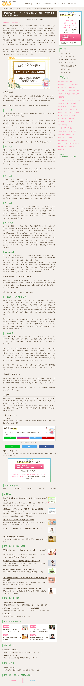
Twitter (35, 438)
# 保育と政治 (62, 106)
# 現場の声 (72, 87)
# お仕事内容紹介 (73, 106)
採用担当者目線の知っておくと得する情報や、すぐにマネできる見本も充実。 (26, 603)
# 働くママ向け (62, 125)
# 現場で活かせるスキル (17, 22)
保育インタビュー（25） (68, 56)
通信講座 (32, 680)
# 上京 (60, 115)
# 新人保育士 (6, 22)
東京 (6, 488)
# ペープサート (62, 137)
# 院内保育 (71, 146)
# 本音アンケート (63, 103)
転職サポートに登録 (59, 3)
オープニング (23, 476)
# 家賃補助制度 (62, 140)
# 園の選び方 (71, 90)
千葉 (42, 488)
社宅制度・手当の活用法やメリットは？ (15, 609)
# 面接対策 (67, 115)
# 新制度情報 (75, 94)
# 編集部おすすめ (63, 84)
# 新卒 (73, 115)
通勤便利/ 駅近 (17, 474)
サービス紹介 (36, 3)
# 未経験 (70, 121)
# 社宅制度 (72, 140)
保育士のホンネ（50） (67, 63)
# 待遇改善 (67, 94)
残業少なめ (25, 474)
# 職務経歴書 (70, 134)
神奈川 (19, 488)
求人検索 (27, 3)
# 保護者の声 (62, 146)
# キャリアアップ (63, 109)
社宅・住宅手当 (40, 474)
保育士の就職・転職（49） (68, 59)
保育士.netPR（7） (66, 69)
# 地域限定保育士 (74, 143)
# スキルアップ (62, 87)
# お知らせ (61, 149)
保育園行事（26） (66, 72)
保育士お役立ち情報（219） (69, 66)
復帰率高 (32, 474)
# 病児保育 (61, 134)
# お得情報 (76, 112)
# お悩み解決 (74, 84)
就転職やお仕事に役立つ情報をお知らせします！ (18, 615)
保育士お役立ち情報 (32, 19)
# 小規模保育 (62, 118)
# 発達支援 (71, 118)
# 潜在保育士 (62, 121)
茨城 (54, 488)
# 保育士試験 (74, 109)
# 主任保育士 (62, 131)
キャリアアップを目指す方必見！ (40, 609)
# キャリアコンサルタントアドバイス (69, 100)
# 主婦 (70, 137)
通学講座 (13, 680)
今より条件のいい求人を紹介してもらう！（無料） (26, 466)
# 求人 (79, 90)
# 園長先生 (61, 97)
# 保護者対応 (67, 112)
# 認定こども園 (62, 143)
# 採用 (60, 112)
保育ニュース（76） (67, 53)
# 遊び (60, 94)
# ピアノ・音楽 (72, 131)
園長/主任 (15, 476)
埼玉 (31, 488)
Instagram (22, 438)
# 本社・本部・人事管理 (65, 128)
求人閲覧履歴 (72, 3)
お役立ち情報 (47, 3)
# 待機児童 (73, 103)
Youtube (48, 438)
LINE (10, 438)
